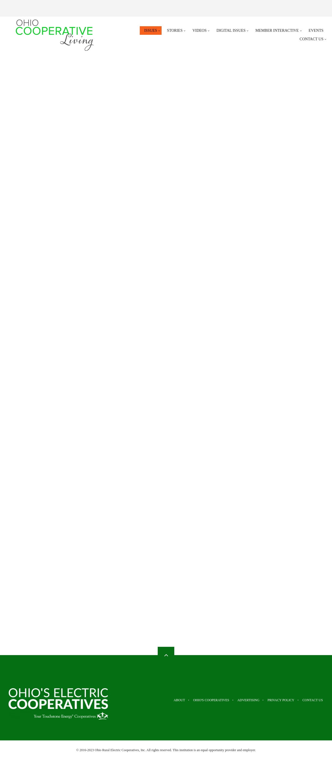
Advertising (242, 700)
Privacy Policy (278, 700)
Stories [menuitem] (175, 30)
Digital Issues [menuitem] (231, 30)
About (166, 700)
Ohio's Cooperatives (201, 700)
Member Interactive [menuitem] (277, 30)
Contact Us (313, 700)
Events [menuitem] (316, 30)
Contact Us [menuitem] (311, 39)
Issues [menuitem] (150, 30)
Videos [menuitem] (200, 30)
